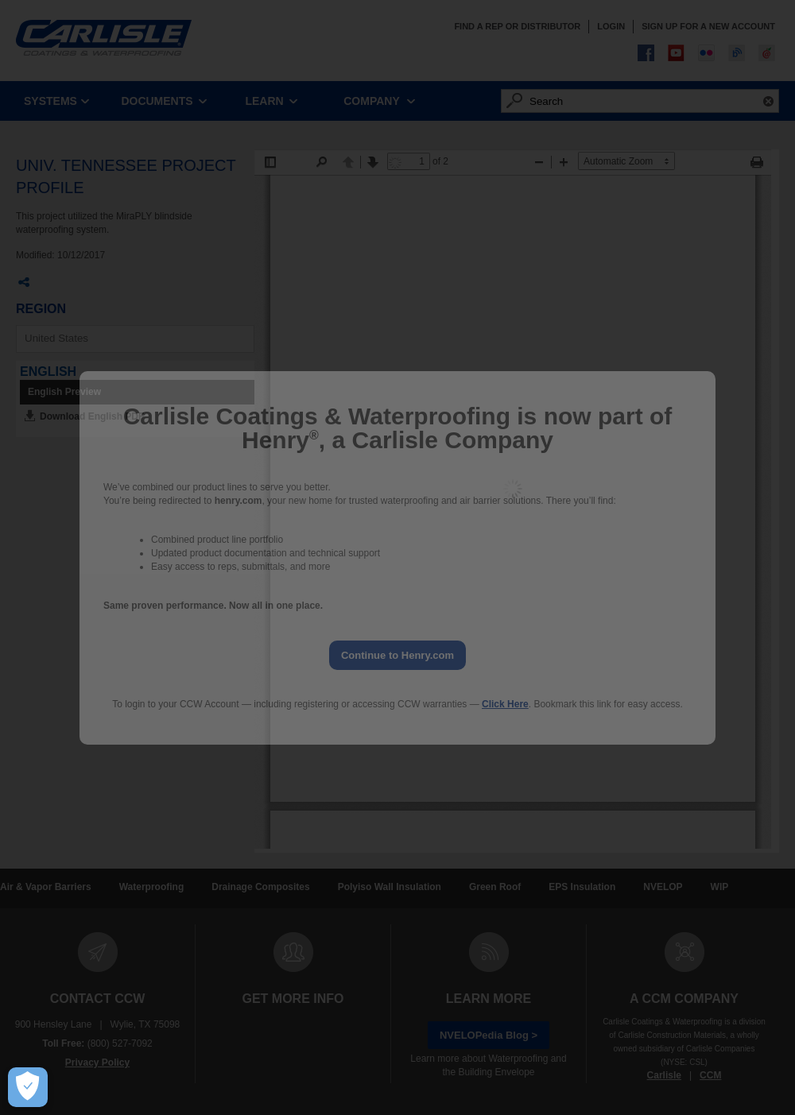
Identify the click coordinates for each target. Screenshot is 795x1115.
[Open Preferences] (28, 1087)
